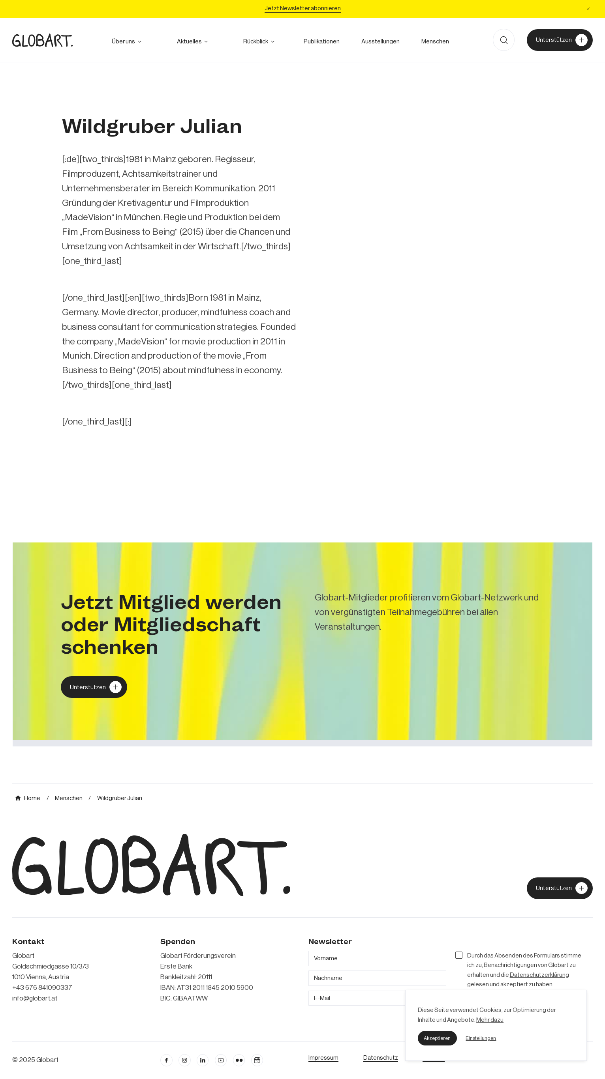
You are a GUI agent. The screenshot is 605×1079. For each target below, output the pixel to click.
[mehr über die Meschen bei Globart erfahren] (435, 41)
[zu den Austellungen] (380, 41)
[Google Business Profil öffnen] (257, 1060)
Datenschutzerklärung (539, 975)
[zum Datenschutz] (380, 1057)
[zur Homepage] (42, 40)
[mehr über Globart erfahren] (123, 41)
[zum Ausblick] (189, 41)
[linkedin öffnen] (221, 1060)
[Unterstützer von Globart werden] (560, 40)
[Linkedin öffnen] (203, 1060)
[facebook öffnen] (166, 1060)
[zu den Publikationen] (321, 41)
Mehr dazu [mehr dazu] (490, 1020)
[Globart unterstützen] (94, 687)
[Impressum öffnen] (323, 1057)
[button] (437, 1038)
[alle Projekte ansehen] (255, 41)
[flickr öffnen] (239, 1060)
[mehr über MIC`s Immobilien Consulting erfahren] (302, 644)
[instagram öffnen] (184, 1060)
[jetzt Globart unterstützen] (560, 888)
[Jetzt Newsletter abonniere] (303, 9)
